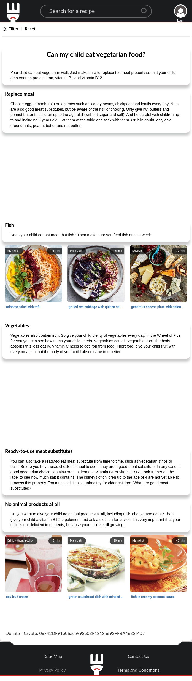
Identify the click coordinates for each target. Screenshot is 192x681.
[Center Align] (146, 8)
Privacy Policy (52, 669)
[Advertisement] (96, 177)
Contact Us (138, 656)
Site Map (53, 656)
